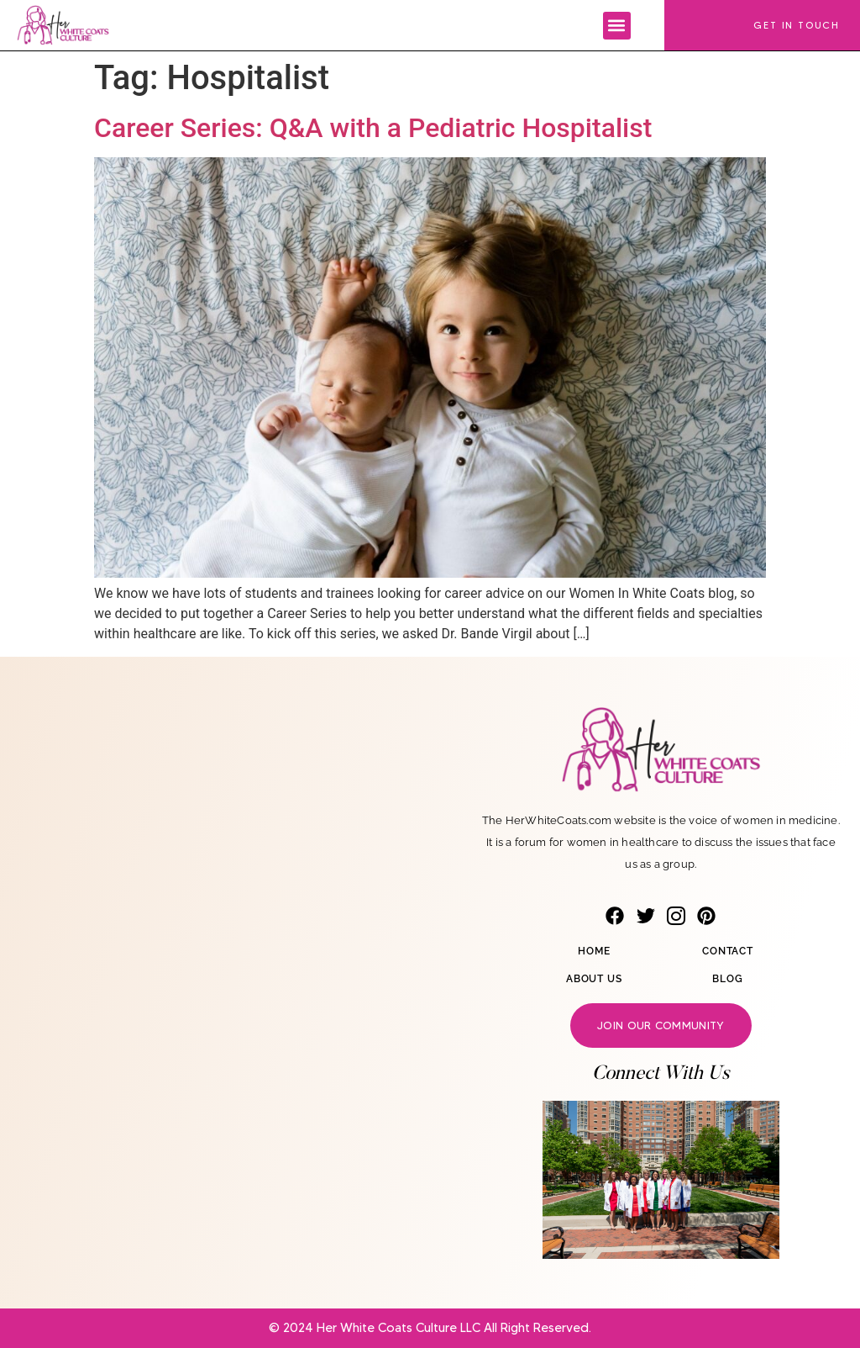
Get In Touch (796, 25)
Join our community (660, 1025)
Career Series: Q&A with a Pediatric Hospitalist (373, 128)
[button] (617, 26)
